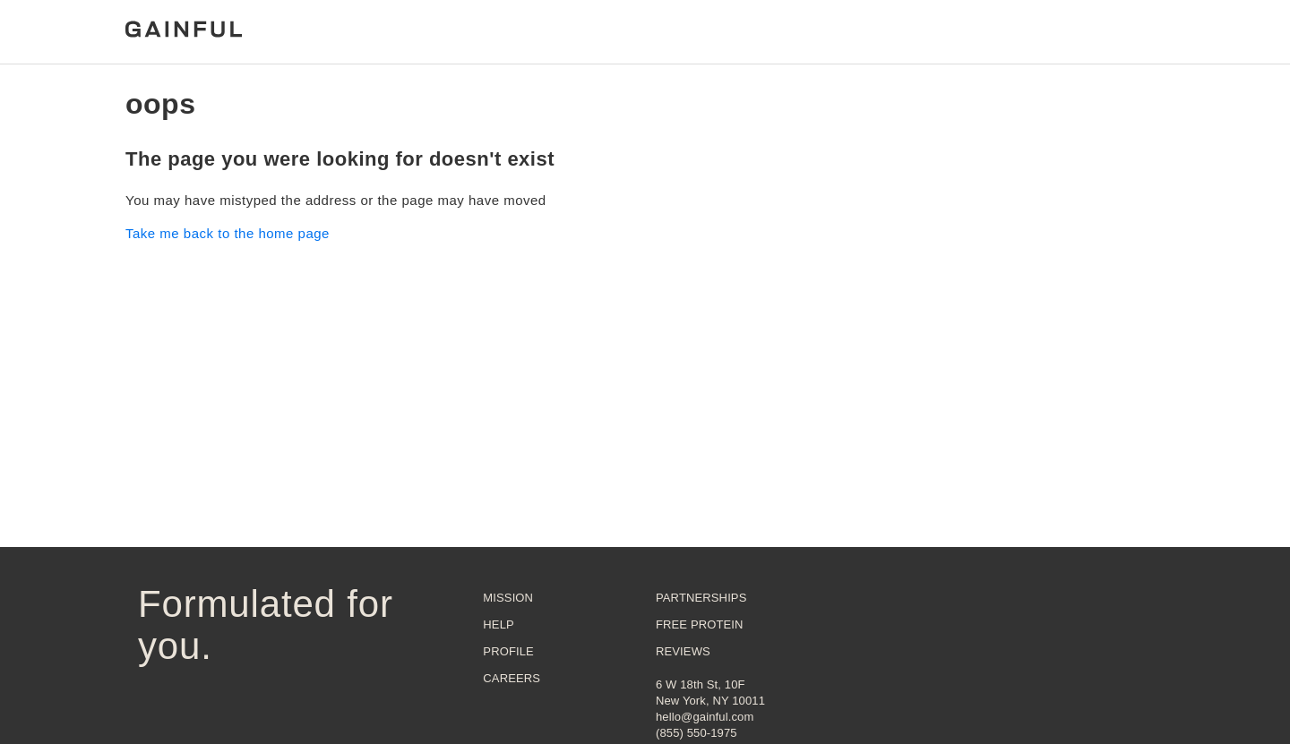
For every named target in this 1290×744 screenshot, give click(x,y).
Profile (508, 651)
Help (498, 624)
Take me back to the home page (227, 233)
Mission (508, 597)
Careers (511, 678)
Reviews (683, 651)
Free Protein (700, 624)
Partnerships (701, 597)
